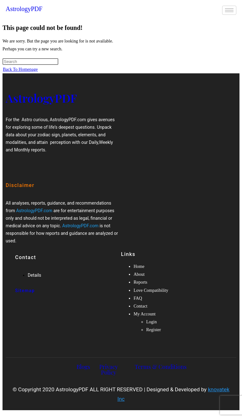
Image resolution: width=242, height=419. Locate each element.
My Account (145, 314)
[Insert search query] (30, 61)
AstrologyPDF (24, 8)
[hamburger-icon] (229, 10)
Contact (140, 306)
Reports (140, 282)
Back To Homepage (20, 69)
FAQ (138, 298)
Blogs (83, 367)
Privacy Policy (108, 369)
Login (151, 322)
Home (139, 266)
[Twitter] (24, 162)
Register (153, 329)
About (139, 274)
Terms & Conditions (161, 367)
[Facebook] (13, 162)
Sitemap (25, 290)
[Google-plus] (34, 162)
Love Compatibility (151, 290)
